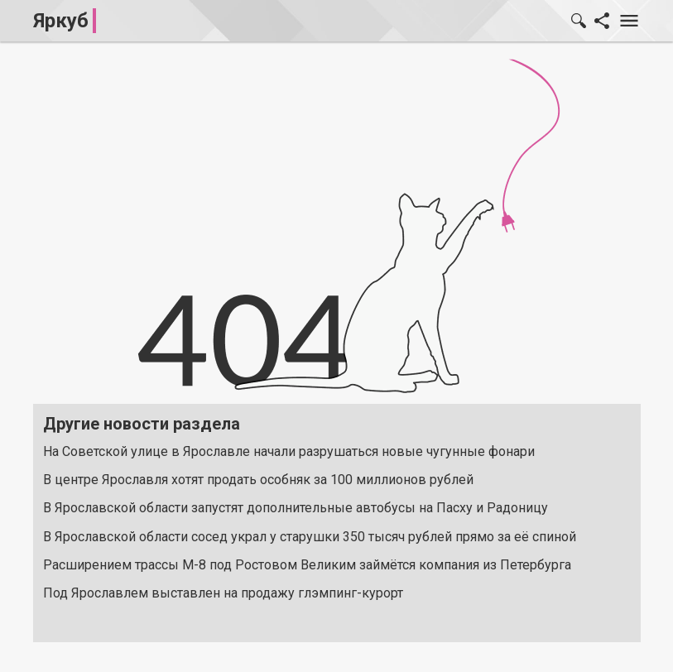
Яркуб (61, 20)
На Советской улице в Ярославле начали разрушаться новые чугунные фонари (289, 451)
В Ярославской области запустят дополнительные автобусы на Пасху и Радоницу (295, 508)
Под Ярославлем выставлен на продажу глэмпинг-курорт (223, 593)
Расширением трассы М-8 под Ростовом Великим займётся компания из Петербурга (307, 565)
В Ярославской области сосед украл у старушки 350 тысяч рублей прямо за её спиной (309, 537)
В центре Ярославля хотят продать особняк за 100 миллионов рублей (258, 479)
